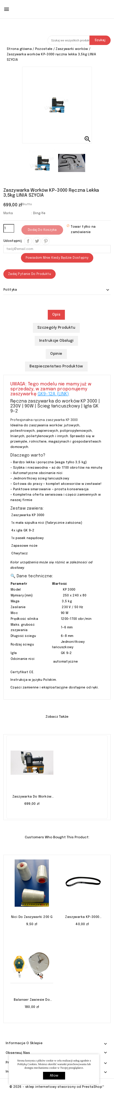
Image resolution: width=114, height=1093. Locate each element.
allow (54, 1075)
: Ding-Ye (38, 213)
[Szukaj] (79, 40)
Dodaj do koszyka (42, 230)
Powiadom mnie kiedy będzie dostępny (57, 257)
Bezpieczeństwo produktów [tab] (56, 366)
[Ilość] (8, 228)
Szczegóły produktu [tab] (56, 328)
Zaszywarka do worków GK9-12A (32, 797)
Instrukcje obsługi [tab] (56, 341)
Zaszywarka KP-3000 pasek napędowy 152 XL (82, 917)
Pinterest (45, 241)
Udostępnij (28, 241)
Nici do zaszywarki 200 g (32, 917)
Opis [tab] (56, 315)
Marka (8, 213)
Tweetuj (37, 241)
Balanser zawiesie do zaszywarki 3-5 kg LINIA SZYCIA (32, 1000)
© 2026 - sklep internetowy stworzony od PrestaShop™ (56, 1087)
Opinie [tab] (56, 354)
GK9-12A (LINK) (53, 394)
